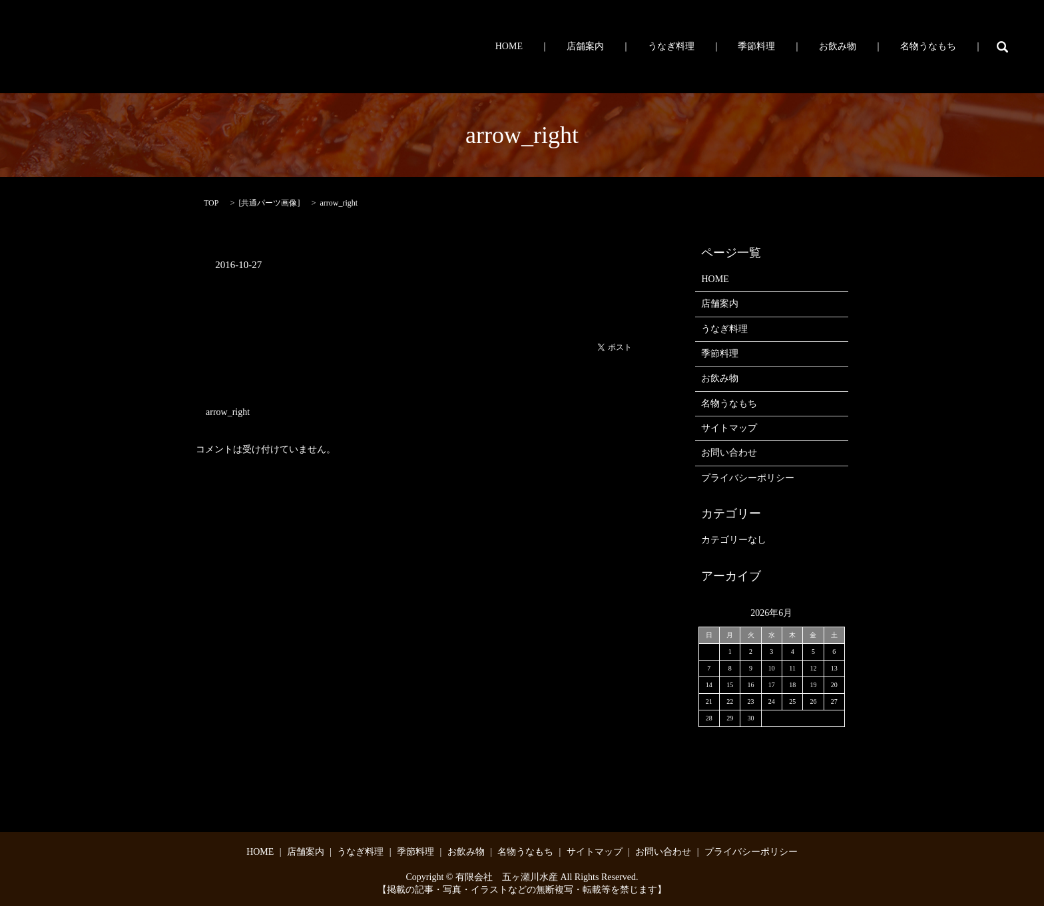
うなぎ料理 (721, 47)
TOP (211, 203)
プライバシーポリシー (747, 478)
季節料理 (793, 47)
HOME (589, 47)
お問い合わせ (729, 453)
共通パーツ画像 (269, 203)
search (1003, 47)
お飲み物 (859, 47)
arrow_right (228, 412)
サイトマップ (729, 428)
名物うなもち (935, 47)
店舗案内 (650, 47)
